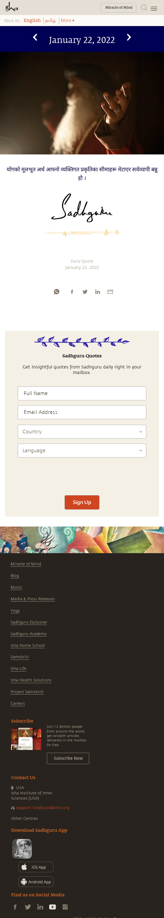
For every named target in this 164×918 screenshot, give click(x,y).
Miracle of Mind (26, 564)
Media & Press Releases (33, 599)
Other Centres (24, 819)
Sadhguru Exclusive (29, 622)
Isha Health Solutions (31, 680)
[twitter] (85, 292)
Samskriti (20, 657)
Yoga (15, 611)
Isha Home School (28, 646)
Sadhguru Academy (29, 634)
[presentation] (82, 474)
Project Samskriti (27, 692)
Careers (18, 703)
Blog (15, 576)
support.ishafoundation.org (42, 808)
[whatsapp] (56, 292)
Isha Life (18, 669)
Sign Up (82, 502)
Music (16, 587)
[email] (110, 292)
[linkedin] (97, 292)
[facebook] (72, 292)
